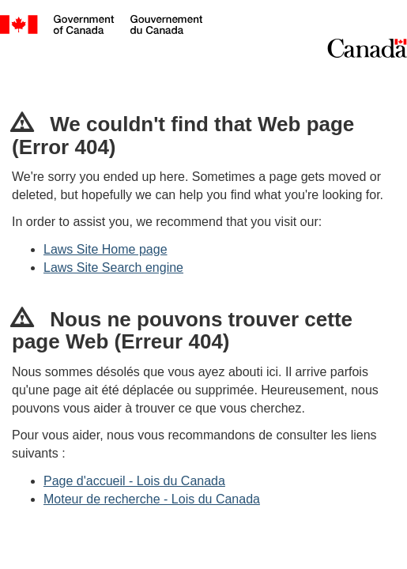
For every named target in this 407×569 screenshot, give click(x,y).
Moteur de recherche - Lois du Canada (151, 499)
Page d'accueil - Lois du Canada (134, 481)
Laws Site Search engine (113, 267)
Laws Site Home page (105, 249)
